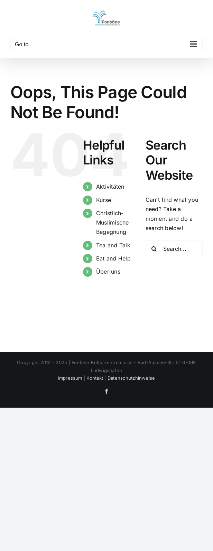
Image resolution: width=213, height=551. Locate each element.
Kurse (103, 200)
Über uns (108, 271)
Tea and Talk (113, 245)
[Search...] (174, 248)
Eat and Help (113, 258)
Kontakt (94, 378)
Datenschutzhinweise (131, 378)
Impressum (70, 378)
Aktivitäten (110, 186)
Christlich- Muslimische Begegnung (112, 222)
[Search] (154, 248)
